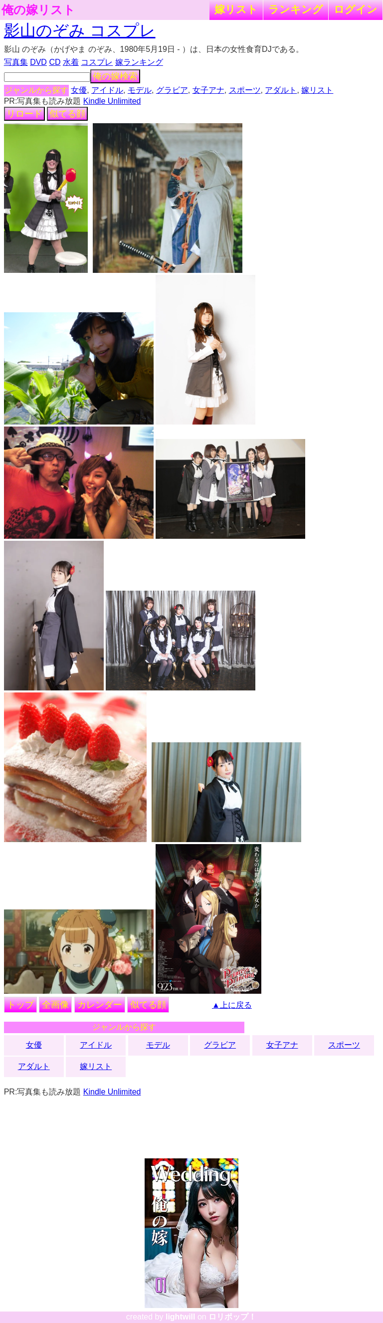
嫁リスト (236, 9)
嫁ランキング (139, 62)
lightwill (180, 1317)
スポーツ (245, 90)
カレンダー (99, 1005)
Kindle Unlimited (112, 101)
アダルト (281, 90)
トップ (20, 1005)
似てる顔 (67, 114)
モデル (140, 90)
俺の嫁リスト (38, 9)
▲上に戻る (232, 1005)
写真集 (16, 62)
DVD (38, 62)
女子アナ (208, 90)
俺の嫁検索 (115, 76)
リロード (24, 114)
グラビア (172, 90)
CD (54, 62)
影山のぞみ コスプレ (80, 30)
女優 (79, 90)
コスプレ (97, 62)
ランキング (295, 9)
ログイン (356, 9)
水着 (71, 62)
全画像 (55, 1005)
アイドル (107, 90)
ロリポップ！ (232, 1317)
